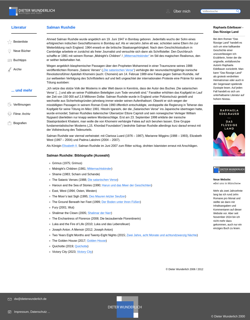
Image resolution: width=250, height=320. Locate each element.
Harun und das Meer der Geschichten (126, 185)
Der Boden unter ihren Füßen (121, 201)
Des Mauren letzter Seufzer (107, 196)
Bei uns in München (227, 183)
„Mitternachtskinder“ (136, 55)
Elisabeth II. (70, 145)
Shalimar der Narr (99, 213)
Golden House (96, 240)
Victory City (84, 251)
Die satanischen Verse (102, 179)
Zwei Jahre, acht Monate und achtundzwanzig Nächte (162, 235)
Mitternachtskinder (99, 168)
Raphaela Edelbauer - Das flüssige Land (228, 29)
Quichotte (81, 246)
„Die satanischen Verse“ (118, 70)
